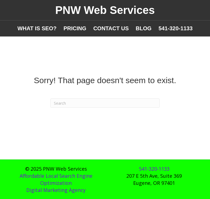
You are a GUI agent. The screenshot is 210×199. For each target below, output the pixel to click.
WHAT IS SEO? (37, 28)
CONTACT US (111, 28)
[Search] (105, 103)
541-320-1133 (176, 28)
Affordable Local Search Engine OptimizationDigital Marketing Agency (56, 183)
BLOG (143, 28)
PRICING (74, 28)
